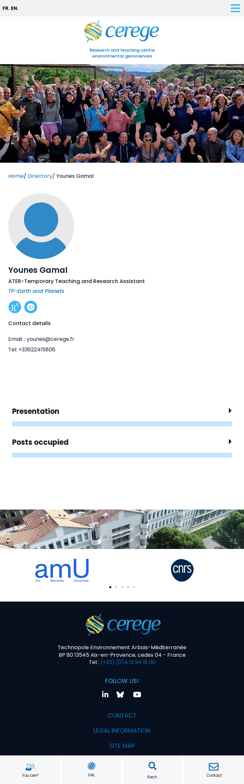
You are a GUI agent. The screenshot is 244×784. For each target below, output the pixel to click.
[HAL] (91, 766)
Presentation (35, 411)
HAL (91, 775)
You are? (30, 775)
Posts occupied (40, 442)
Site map (122, 746)
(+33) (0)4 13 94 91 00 (127, 662)
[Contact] (214, 767)
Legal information (122, 730)
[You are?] (30, 767)
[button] (152, 766)
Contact (214, 775)
